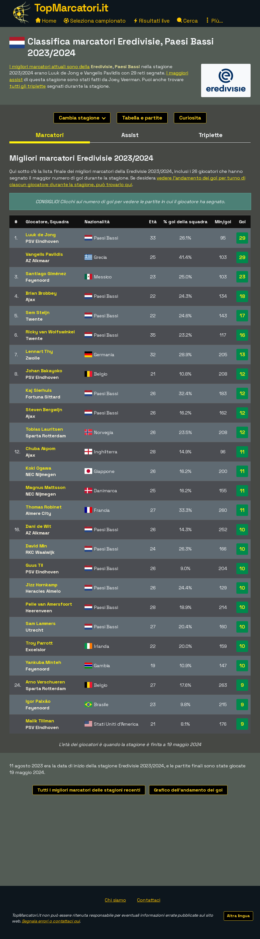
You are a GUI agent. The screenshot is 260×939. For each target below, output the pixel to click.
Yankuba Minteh (43, 662)
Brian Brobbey (41, 293)
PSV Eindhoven (42, 241)
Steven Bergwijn (44, 409)
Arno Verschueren (45, 682)
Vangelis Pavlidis (44, 254)
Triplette (210, 135)
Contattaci (148, 900)
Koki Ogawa (38, 468)
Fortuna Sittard (43, 397)
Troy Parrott (39, 643)
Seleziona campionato (95, 20)
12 (242, 374)
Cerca (187, 20)
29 (242, 238)
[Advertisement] (130, 847)
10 (242, 529)
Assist (129, 135)
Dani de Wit (38, 526)
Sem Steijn (38, 312)
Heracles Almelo (43, 591)
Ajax (30, 299)
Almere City (38, 513)
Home (46, 20)
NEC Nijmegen (41, 474)
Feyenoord (38, 280)
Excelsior (36, 649)
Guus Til (34, 565)
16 (242, 335)
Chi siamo (115, 900)
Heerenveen (39, 611)
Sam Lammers (41, 623)
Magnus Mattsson (46, 487)
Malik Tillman (40, 721)
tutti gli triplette (27, 86)
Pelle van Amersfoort (49, 604)
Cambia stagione (82, 117)
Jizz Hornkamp (41, 585)
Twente (34, 319)
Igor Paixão (38, 701)
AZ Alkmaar (38, 260)
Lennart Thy (39, 351)
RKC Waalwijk (40, 552)
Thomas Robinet (44, 507)
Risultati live (151, 20)
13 (242, 354)
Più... (214, 20)
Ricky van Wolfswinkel (50, 332)
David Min (36, 546)
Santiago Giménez (46, 273)
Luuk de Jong (41, 234)
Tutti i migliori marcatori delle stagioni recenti (88, 790)
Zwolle (33, 358)
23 (242, 276)
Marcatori (50, 135)
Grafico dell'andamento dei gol (188, 790)
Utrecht (34, 630)
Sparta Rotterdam (46, 436)
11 (242, 452)
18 (242, 296)
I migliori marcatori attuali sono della (49, 66)
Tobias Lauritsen (44, 429)
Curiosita (190, 117)
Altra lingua (238, 915)
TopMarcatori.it (71, 7)
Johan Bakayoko (44, 371)
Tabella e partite (142, 117)
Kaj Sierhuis (39, 390)
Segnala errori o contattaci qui (51, 921)
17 (242, 315)
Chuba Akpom (40, 448)
